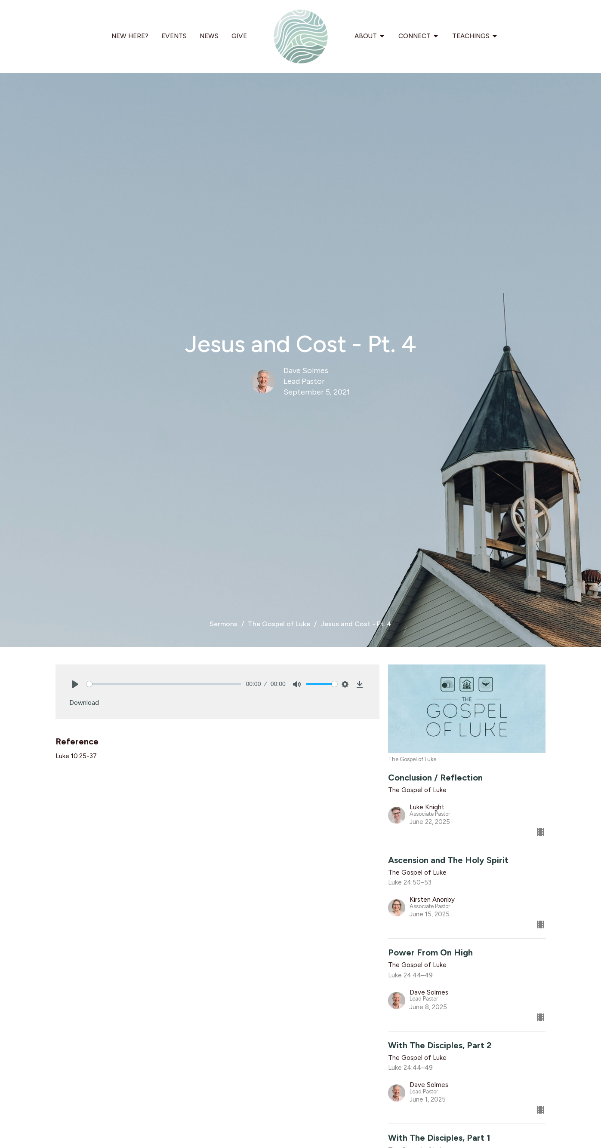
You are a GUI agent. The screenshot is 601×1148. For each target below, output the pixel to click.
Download (84, 703)
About (369, 36)
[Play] (75, 684)
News (209, 36)
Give (239, 36)
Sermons (223, 624)
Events (174, 36)
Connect (418, 36)
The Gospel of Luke (279, 624)
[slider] (164, 684)
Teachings (475, 36)
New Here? (129, 36)
